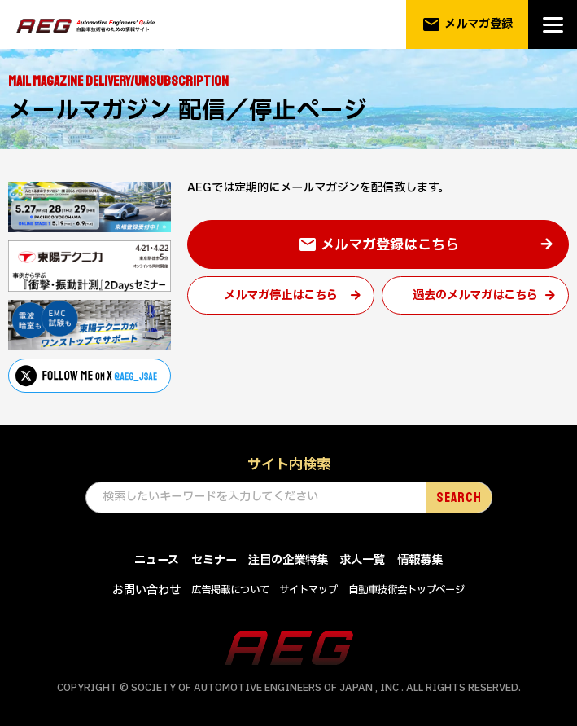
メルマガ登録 (468, 24)
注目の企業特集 (288, 560)
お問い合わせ (146, 590)
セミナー (214, 560)
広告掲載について (230, 590)
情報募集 (420, 560)
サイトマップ (308, 590)
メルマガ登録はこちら (378, 245)
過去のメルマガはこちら (475, 295)
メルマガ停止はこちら (281, 295)
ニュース (156, 560)
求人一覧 (362, 560)
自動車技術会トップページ (406, 590)
